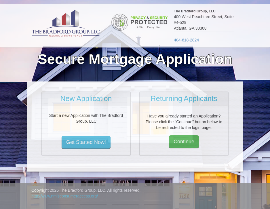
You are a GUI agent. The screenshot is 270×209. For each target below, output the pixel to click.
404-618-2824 (186, 40)
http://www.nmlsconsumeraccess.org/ (64, 196)
